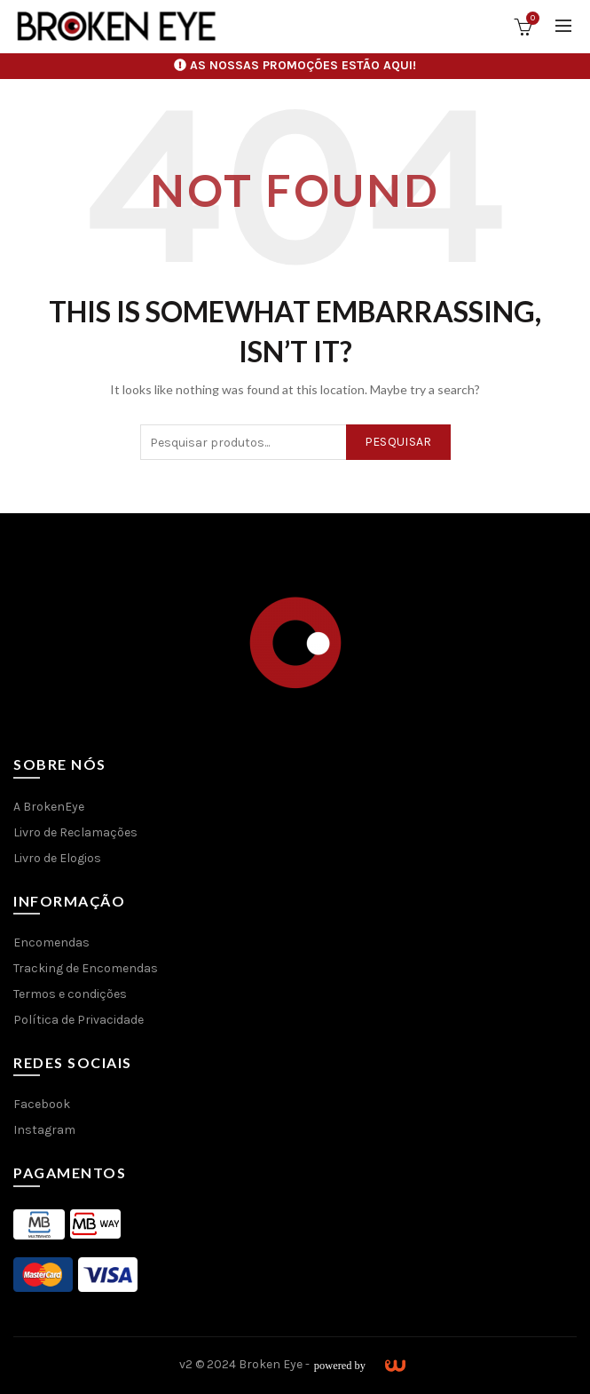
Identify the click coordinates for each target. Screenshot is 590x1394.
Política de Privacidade (78, 1019)
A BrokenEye (48, 806)
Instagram (44, 1129)
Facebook (41, 1104)
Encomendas (51, 942)
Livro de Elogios (57, 858)
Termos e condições (70, 994)
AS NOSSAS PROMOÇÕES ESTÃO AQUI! (303, 65)
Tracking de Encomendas (85, 968)
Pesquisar (398, 441)
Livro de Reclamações (75, 832)
